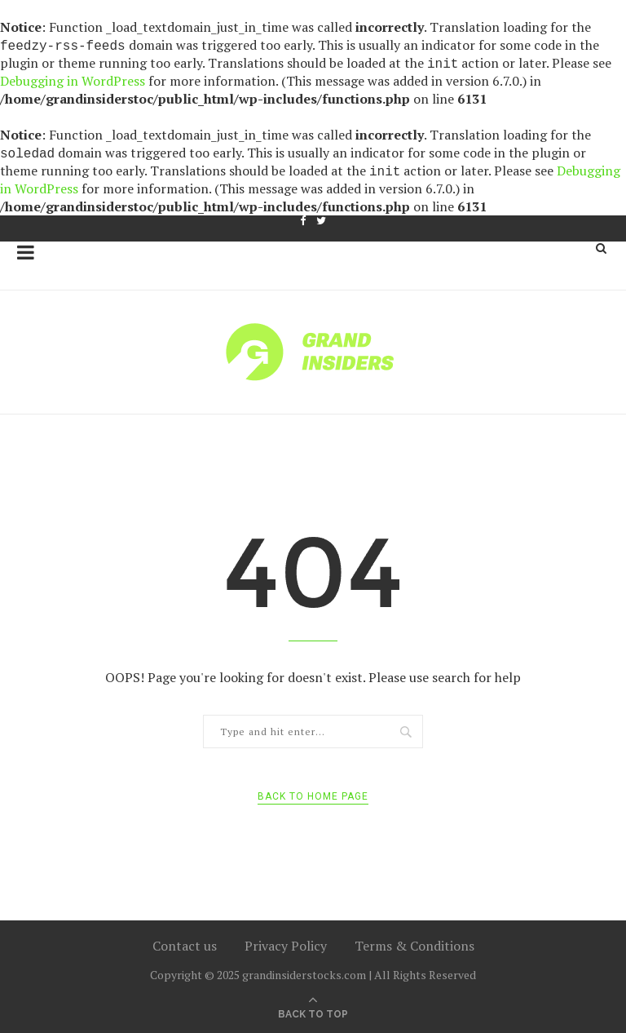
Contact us (184, 946)
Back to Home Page (313, 796)
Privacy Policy (286, 946)
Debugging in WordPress (72, 81)
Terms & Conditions (414, 946)
